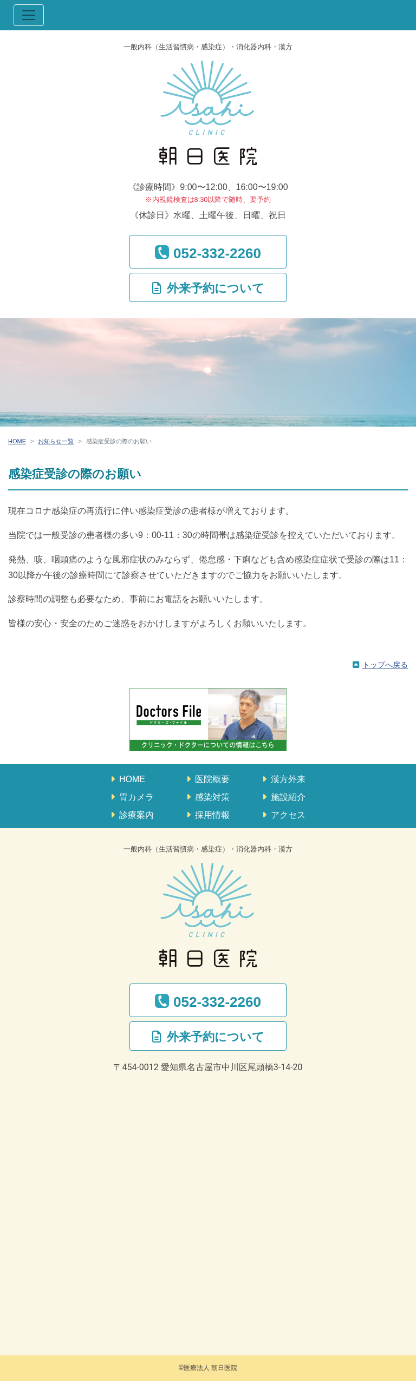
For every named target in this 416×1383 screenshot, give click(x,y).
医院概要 (212, 779)
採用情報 (212, 815)
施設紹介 (288, 797)
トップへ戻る (385, 664)
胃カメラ (136, 797)
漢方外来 (288, 779)
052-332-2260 (217, 253)
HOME (17, 441)
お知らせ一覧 (56, 441)
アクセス (288, 815)
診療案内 (136, 815)
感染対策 (212, 797)
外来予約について (215, 288)
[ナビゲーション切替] (29, 15)
